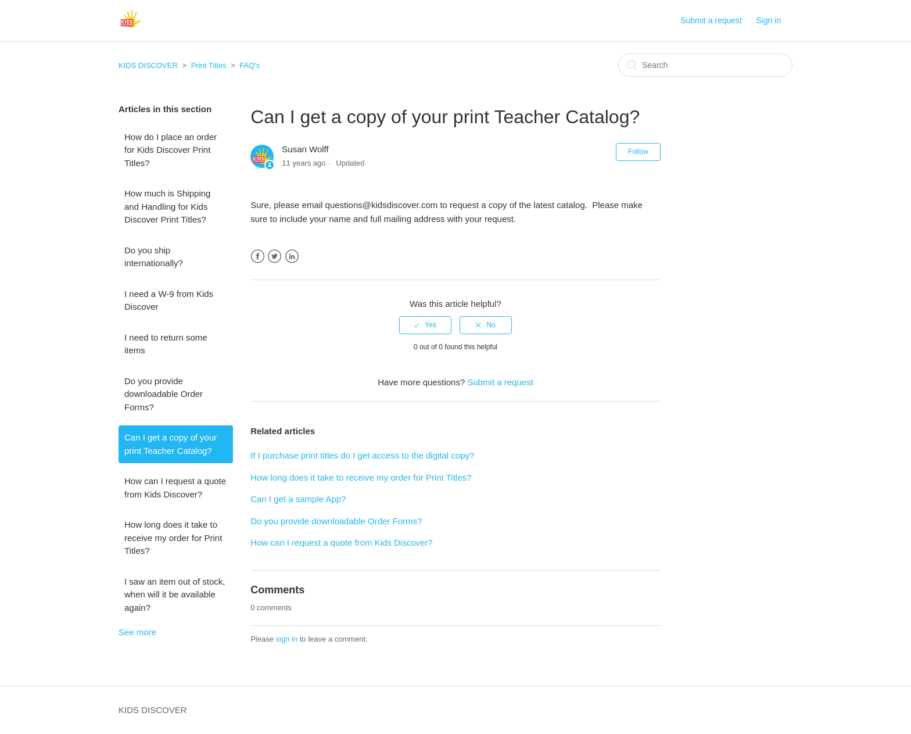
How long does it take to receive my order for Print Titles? (173, 538)
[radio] (425, 325)
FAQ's (249, 65)
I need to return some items (165, 344)
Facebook (257, 256)
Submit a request (711, 20)
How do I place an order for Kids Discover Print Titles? (170, 150)
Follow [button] (638, 152)
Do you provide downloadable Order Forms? (163, 394)
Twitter (274, 256)
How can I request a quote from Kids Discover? (175, 487)
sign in (287, 639)
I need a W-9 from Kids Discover (168, 300)
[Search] (705, 65)
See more (137, 632)
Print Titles (209, 65)
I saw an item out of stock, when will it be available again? (174, 595)
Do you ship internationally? (153, 256)
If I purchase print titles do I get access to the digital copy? (362, 455)
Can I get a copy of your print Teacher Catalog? (170, 444)
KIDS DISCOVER (148, 65)
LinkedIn (292, 256)
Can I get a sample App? (298, 499)
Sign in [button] (768, 20)
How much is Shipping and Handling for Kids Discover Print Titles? (167, 206)
